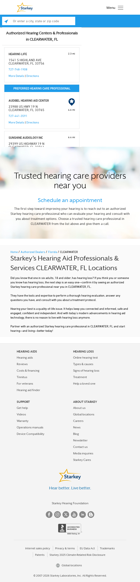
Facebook (49, 514)
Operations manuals (30, 427)
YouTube (74, 514)
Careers (78, 421)
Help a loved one (84, 383)
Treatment (80, 377)
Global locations (83, 414)
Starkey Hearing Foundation (70, 503)
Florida (53, 252)
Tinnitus (22, 377)
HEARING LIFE (18, 54)
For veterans (25, 383)
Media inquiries (83, 453)
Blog (76, 434)
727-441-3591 (18, 116)
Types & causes (83, 364)
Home (14, 252)
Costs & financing (28, 370)
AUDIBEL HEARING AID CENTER (29, 100)
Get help (22, 408)
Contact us (80, 446)
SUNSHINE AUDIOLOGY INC (26, 137)
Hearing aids (25, 357)
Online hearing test (85, 357)
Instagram (57, 514)
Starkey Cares (82, 459)
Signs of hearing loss (86, 370)
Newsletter (80, 440)
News (76, 427)
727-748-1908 (18, 69)
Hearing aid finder (28, 390)
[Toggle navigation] (113, 7)
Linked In (82, 514)
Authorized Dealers (33, 252)
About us (79, 408)
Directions (32, 76)
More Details (16, 76)
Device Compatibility (30, 434)
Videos (21, 414)
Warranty (22, 421)
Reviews (22, 364)
